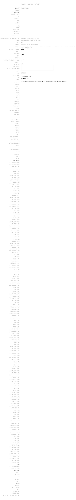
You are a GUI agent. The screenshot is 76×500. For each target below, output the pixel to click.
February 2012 (14, 421)
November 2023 (14, 204)
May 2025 (16, 173)
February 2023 (14, 221)
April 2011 (16, 443)
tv (18, 147)
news (17, 93)
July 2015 (16, 342)
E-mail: (22, 54)
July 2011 (16, 436)
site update (15, 119)
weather (16, 154)
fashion (16, 53)
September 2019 (14, 285)
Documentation (14, 466)
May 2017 (16, 322)
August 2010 (15, 460)
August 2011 (15, 434)
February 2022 (14, 243)
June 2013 (16, 386)
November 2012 (14, 401)
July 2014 (16, 362)
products (16, 106)
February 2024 (14, 197)
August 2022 (15, 232)
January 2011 (15, 449)
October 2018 (15, 296)
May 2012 (16, 414)
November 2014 (14, 353)
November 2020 (14, 265)
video (17, 152)
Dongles (25, 8)
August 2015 (15, 340)
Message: (23, 63)
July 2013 (16, 383)
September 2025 (14, 164)
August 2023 (15, 208)
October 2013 (15, 377)
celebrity (16, 31)
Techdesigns (15, 493)
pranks (16, 104)
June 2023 (16, 213)
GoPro (17, 58)
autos (17, 23)
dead (17, 42)
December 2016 (14, 331)
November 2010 (14, 454)
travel (17, 145)
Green (17, 479)
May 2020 (16, 274)
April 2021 (16, 259)
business (16, 29)
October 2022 (15, 230)
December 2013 (14, 375)
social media (15, 121)
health (17, 62)
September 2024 (14, 184)
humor (17, 71)
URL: (22, 59)
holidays (16, 66)
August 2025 (15, 166)
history (16, 64)
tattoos (16, 130)
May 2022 (16, 237)
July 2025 (16, 169)
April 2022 (16, 239)
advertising (15, 14)
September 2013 (14, 379)
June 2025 (16, 171)
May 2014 (16, 364)
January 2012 (15, 423)
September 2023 (14, 206)
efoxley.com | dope (30, 4)
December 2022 (14, 226)
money (17, 84)
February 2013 (14, 394)
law (18, 77)
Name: (22, 49)
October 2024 (15, 182)
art (18, 20)
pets (17, 97)
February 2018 (14, 307)
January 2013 (15, 397)
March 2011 (15, 445)
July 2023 (16, 210)
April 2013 (16, 390)
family (17, 51)
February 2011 (14, 447)
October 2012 (15, 403)
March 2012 (15, 419)
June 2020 (16, 272)
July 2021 (16, 254)
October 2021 (15, 248)
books (17, 25)
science (16, 117)
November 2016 (14, 333)
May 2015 (16, 344)
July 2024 (16, 188)
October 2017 (15, 316)
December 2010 (14, 451)
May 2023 (16, 215)
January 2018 (15, 309)
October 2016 (15, 335)
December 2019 (14, 280)
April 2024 (16, 193)
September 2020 (14, 267)
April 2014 (16, 366)
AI (18, 16)
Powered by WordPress (11, 495)
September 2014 (14, 357)
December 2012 (14, 399)
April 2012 (16, 416)
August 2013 (15, 381)
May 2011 (16, 440)
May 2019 (16, 289)
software (14, 139)
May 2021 (16, 256)
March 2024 (15, 195)
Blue (17, 477)
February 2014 (14, 370)
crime (17, 40)
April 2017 (16, 324)
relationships (14, 110)
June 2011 (16, 438)
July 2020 (16, 269)
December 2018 (14, 294)
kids (18, 73)
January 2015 (15, 348)
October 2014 (15, 355)
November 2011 (14, 427)
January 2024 (15, 199)
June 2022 (16, 234)
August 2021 (15, 252)
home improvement (13, 69)
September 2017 (14, 318)
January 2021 (15, 261)
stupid (17, 128)
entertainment (14, 49)
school (16, 114)
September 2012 (14, 405)
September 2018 (14, 298)
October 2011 (15, 429)
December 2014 (14, 351)
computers (14, 137)
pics (18, 99)
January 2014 (15, 372)
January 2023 (15, 223)
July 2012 (16, 410)
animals (16, 18)
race (17, 108)
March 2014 (15, 368)
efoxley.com (15, 468)
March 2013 (15, 392)
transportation (14, 143)
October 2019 (15, 283)
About (17, 10)
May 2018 (16, 302)
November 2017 (14, 313)
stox (16, 86)
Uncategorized (14, 149)
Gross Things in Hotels (11, 60)
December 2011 (14, 425)
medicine (16, 82)
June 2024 (16, 191)
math (17, 79)
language (16, 75)
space (17, 123)
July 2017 (16, 320)
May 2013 (16, 388)
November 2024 (14, 180)
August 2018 (15, 300)
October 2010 (15, 456)
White (17, 472)
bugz (17, 27)
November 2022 (14, 228)
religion (16, 112)
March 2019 (15, 291)
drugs (17, 47)
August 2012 (15, 408)
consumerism (14, 36)
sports (17, 125)
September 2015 (14, 337)
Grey (17, 481)
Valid (15, 487)
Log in (17, 485)
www (17, 158)
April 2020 (16, 276)
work (17, 156)
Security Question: (26, 76)
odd (18, 95)
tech (17, 132)
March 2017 (15, 326)
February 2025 (14, 175)
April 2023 (16, 217)
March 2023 (15, 219)
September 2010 (14, 458)
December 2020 (14, 263)
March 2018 (15, 305)
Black (17, 474)
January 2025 (15, 177)
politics (16, 101)
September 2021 (14, 250)
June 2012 (16, 412)
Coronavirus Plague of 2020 (9, 38)
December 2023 (14, 202)
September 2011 (14, 432)
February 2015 (14, 346)
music (17, 90)
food (17, 55)
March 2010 (15, 462)
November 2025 (14, 162)
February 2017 (14, 329)
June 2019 (16, 287)
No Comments (33, 44)
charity (16, 33)
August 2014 (15, 359)
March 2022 (15, 241)
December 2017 (14, 311)
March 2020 (15, 278)
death (17, 44)
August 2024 (15, 186)
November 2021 (14, 245)
